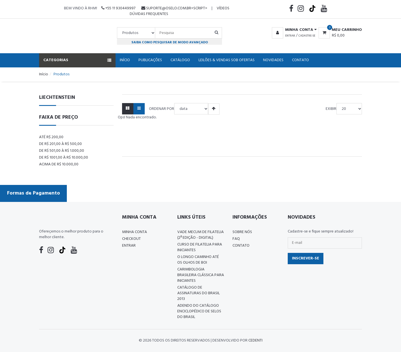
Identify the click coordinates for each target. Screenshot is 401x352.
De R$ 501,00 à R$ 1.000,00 (61, 151)
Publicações (150, 60)
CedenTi (255, 340)
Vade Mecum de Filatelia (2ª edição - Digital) (200, 235)
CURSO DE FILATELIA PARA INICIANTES (199, 247)
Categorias (77, 60)
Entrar (290, 35)
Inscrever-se (305, 258)
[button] (293, 30)
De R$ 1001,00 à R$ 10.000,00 (63, 157)
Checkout (131, 239)
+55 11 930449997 (118, 8)
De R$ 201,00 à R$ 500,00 (60, 144)
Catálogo (180, 60)
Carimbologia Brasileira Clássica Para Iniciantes (200, 275)
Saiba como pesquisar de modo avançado (169, 42)
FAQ (236, 239)
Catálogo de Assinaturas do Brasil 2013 (198, 293)
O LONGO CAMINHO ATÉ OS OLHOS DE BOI (198, 260)
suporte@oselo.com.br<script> (174, 8)
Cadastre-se (306, 35)
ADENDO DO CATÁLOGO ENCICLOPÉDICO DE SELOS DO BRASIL (199, 311)
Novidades (273, 60)
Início (125, 60)
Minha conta (134, 232)
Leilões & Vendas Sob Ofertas (227, 60)
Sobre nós (242, 232)
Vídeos (223, 8)
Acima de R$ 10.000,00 (58, 164)
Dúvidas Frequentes (149, 14)
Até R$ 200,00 (51, 137)
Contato (300, 60)
